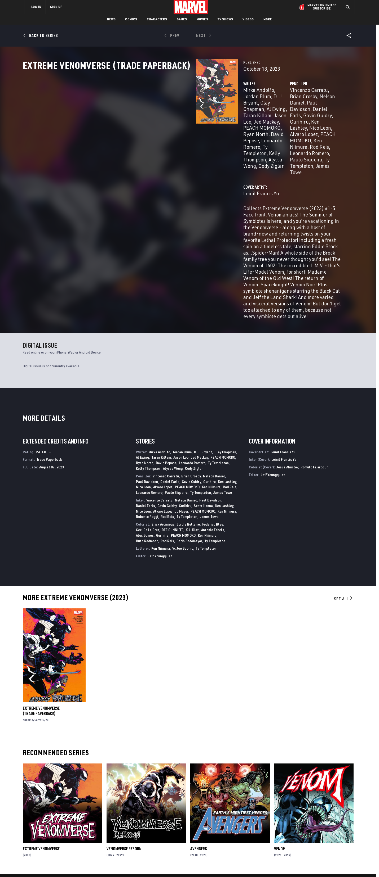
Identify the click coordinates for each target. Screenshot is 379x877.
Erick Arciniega (163, 433)
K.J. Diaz (192, 439)
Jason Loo (208, 119)
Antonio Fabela (212, 439)
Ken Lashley (263, 126)
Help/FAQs (76, 814)
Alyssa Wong (161, 138)
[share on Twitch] (335, 831)
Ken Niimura (282, 132)
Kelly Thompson (148, 377)
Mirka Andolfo (137, 113)
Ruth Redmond (147, 449)
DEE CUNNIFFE (172, 439)
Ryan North (192, 126)
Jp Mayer (181, 420)
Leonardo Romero (159, 132)
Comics (131, 19)
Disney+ (124, 814)
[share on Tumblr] (335, 819)
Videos (248, 19)
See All (344, 507)
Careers (74, 822)
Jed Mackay (199, 366)
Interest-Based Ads (281, 864)
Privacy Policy (89, 864)
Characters (157, 19)
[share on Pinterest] (320, 831)
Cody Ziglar (189, 138)
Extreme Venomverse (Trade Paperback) (41, 620)
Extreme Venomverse (41, 758)
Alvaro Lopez (317, 126)
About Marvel (79, 806)
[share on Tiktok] (291, 842)
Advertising (128, 806)
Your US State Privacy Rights (124, 864)
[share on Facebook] (291, 819)
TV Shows (225, 19)
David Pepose (166, 372)
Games (182, 19)
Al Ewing (154, 119)
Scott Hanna (203, 414)
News (111, 19)
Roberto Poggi (147, 425)
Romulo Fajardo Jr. (315, 376)
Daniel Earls (276, 119)
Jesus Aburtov (287, 376)
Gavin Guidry (306, 119)
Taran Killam (181, 119)
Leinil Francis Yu (140, 166)
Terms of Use (64, 864)
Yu (47, 629)
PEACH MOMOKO (159, 126)
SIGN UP (56, 7)
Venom (279, 758)
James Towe (242, 145)
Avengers (198, 758)
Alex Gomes (145, 444)
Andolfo (28, 629)
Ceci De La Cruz (147, 439)
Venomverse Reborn (124, 758)
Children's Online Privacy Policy (206, 864)
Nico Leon (290, 126)
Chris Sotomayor (189, 449)
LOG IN (36, 7)
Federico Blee (212, 433)
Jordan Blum (169, 113)
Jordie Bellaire (188, 433)
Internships (78, 829)
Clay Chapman (225, 361)
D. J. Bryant (197, 113)
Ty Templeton (196, 132)
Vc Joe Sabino (182, 457)
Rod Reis (308, 132)
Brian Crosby (283, 113)
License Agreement (248, 864)
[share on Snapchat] (306, 831)
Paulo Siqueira (287, 138)
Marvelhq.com (130, 822)
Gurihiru (238, 126)
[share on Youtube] (291, 831)
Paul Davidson (245, 119)
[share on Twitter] (306, 819)
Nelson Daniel (314, 113)
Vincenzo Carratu (248, 113)
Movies (202, 19)
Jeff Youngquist (160, 465)
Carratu (39, 629)
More (267, 19)
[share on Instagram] (320, 819)
